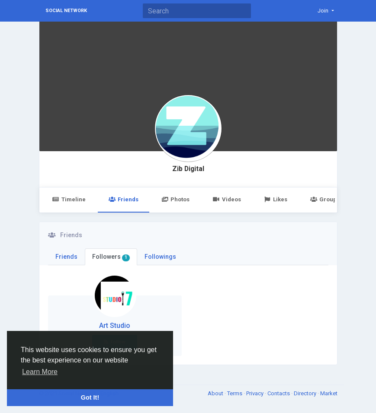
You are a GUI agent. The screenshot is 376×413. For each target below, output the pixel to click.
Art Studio (114, 325)
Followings (160, 256)
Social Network (66, 10)
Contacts (279, 393)
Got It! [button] (90, 397)
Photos (175, 199)
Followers (111, 257)
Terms (235, 393)
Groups (325, 199)
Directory (306, 393)
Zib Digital (188, 169)
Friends (123, 199)
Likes (275, 199)
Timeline (69, 199)
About (216, 393)
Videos (226, 199)
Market (328, 393)
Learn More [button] (40, 371)
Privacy (255, 393)
